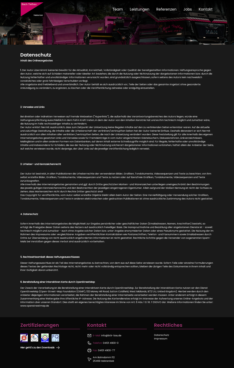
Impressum (160, 338)
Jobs (187, 9)
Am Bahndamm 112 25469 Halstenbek (104, 359)
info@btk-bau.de (111, 335)
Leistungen (139, 9)
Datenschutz (161, 335)
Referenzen (166, 9)
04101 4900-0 (110, 343)
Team (118, 9)
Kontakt (206, 9)
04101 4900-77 (106, 350)
